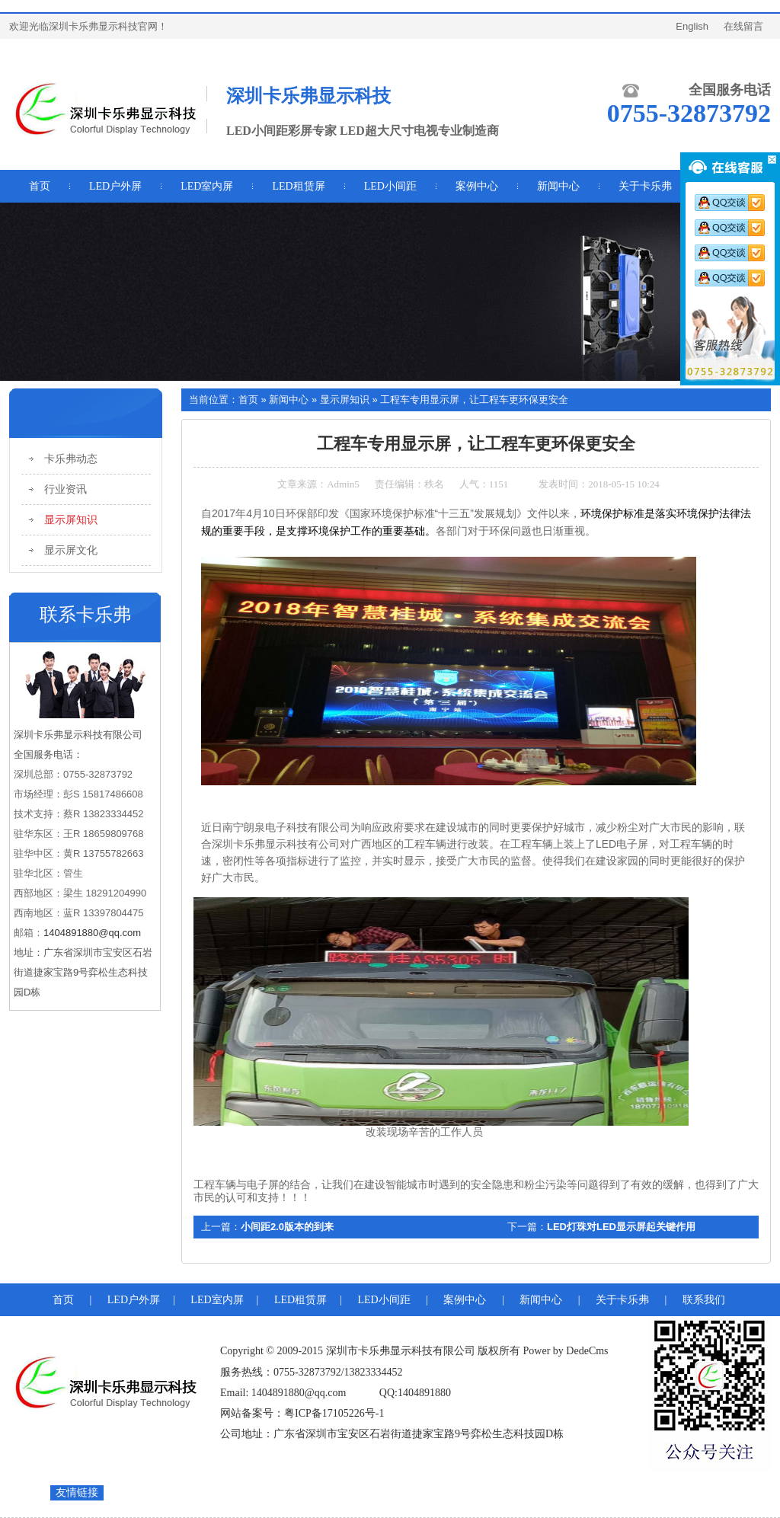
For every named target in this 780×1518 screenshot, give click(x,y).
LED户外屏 (115, 186)
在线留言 (743, 26)
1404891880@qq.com (92, 932)
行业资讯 (65, 489)
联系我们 (703, 1299)
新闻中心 (288, 399)
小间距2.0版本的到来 (287, 1226)
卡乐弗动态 (71, 459)
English (692, 26)
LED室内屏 (207, 186)
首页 (248, 399)
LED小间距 (390, 186)
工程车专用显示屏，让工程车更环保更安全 (474, 399)
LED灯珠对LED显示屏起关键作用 (621, 1226)
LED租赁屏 (298, 186)
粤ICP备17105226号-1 (334, 1413)
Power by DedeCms (566, 1351)
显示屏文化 (71, 550)
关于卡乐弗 (622, 1299)
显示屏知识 (71, 520)
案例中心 (464, 1299)
